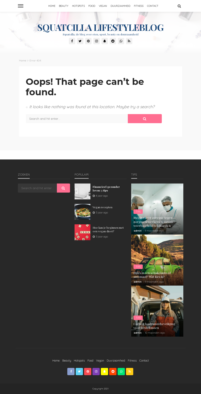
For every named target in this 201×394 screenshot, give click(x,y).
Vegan (103, 5)
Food (91, 5)
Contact (152, 5)
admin (138, 230)
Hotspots (78, 5)
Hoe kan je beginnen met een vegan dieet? (108, 229)
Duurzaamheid (120, 5)
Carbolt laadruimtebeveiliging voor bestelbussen (154, 326)
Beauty (63, 5)
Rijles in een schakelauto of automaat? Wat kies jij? (152, 275)
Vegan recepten (102, 207)
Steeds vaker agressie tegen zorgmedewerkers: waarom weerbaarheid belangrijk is (153, 222)
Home (51, 5)
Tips (138, 211)
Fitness (138, 5)
